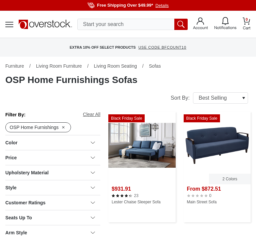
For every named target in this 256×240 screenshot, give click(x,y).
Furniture (14, 66)
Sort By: (209, 98)
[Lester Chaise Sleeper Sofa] (142, 167)
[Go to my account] (200, 24)
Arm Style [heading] (50, 232)
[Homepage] (45, 24)
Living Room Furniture (59, 66)
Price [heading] (50, 157)
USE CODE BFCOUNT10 (162, 47)
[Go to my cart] (247, 24)
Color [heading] (50, 142)
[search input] (132, 24)
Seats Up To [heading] (50, 217)
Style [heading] (50, 187)
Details (162, 5)
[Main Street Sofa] (217, 167)
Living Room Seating (115, 66)
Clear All (91, 114)
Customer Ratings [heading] (50, 202)
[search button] (181, 24)
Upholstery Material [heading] (50, 172)
